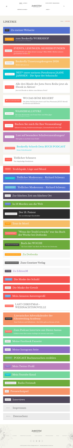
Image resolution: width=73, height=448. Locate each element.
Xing (42, 441)
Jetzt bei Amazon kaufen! (10, 187)
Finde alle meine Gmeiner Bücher (12, 262)
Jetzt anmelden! (9, 39)
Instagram (33, 441)
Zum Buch (8, 195)
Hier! (7, 391)
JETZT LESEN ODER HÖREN (13, 100)
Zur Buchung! (9, 125)
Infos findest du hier (9, 136)
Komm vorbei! (8, 50)
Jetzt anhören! (8, 331)
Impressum (8, 407)
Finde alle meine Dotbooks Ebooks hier (13, 254)
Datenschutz (8, 416)
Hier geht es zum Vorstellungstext (12, 244)
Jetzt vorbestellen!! (9, 113)
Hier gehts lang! (9, 86)
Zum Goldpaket (9, 62)
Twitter (36, 441)
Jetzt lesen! (8, 159)
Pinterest (39, 441)
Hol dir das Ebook (9, 305)
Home (7, 30)
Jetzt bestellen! (8, 318)
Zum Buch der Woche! (10, 233)
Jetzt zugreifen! (8, 279)
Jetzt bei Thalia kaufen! (10, 178)
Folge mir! (8, 341)
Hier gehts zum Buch (9, 74)
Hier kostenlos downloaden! (11, 213)
